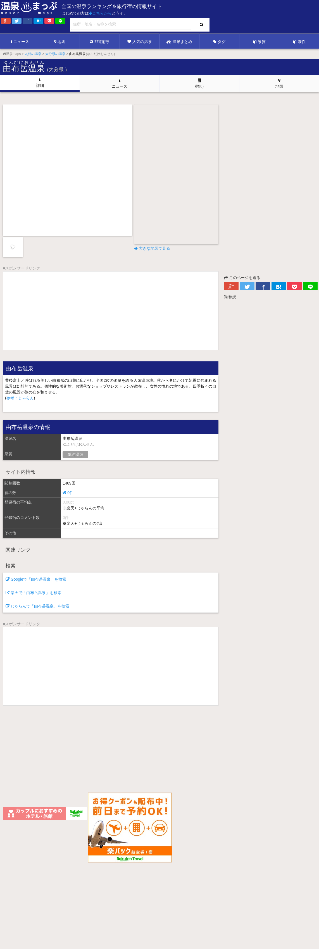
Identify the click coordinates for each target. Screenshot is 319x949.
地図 (59, 41)
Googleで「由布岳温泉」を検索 (36, 579)
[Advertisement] (204, 17)
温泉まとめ (179, 41)
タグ (219, 41)
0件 (68, 492)
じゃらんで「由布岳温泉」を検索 (37, 606)
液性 (299, 41)
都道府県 (100, 41)
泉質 (259, 41)
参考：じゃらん (20, 398)
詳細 (40, 83)
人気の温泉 (139, 41)
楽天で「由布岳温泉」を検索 (33, 592)
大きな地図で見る (152, 248)
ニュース (20, 41)
